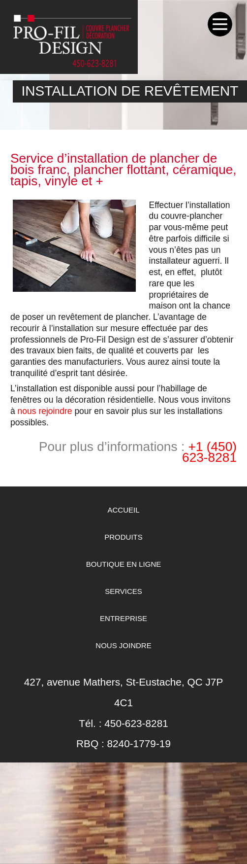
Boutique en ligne (123, 564)
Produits (123, 537)
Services (123, 591)
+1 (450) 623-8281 (209, 452)
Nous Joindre (123, 645)
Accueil (123, 510)
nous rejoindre (45, 411)
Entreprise (123, 618)
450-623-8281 (136, 723)
